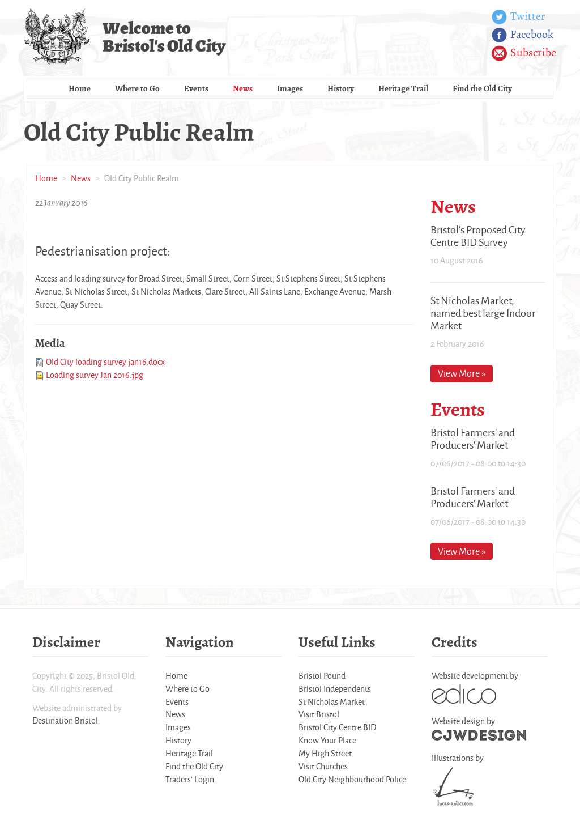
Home (80, 88)
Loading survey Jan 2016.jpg (94, 375)
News (243, 88)
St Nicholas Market (331, 702)
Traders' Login (189, 779)
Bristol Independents (334, 689)
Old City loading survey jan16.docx (105, 362)
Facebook (522, 35)
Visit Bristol (318, 714)
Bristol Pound (322, 676)
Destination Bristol (65, 720)
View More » (461, 373)
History (340, 88)
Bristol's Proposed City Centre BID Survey (478, 235)
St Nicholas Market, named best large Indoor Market (482, 313)
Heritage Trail (403, 88)
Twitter (518, 17)
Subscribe (524, 53)
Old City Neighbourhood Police (352, 779)
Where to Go (137, 88)
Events (196, 88)
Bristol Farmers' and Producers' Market (472, 438)
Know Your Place (327, 740)
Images (290, 88)
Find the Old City (482, 88)
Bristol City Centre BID (337, 727)
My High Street (325, 753)
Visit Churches (323, 766)
